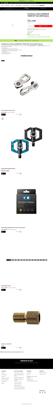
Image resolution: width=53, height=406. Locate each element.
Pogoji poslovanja (17, 386)
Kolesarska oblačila (24, 5)
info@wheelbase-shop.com (32, 381)
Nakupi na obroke (17, 382)
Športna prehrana (32, 5)
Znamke (42, 5)
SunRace (39, 29)
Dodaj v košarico (44, 26)
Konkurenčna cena (18, 384)
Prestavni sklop (13, 9)
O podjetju (29, 374)
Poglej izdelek (50, 114)
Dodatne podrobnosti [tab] (24, 40)
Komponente (13, 5)
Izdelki (5, 9)
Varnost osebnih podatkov (19, 388)
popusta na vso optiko (26, 0)
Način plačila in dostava (18, 374)
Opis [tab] (16, 40)
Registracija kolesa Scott (19, 378)
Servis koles (38, 5)
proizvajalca (37, 28)
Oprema (18, 5)
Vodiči (3, 384)
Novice (28, 375)
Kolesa (8, 5)
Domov (2, 9)
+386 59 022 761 (30, 380)
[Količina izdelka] (31, 26)
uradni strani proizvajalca (14, 53)
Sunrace (12, 52)
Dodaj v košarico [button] (7, 114)
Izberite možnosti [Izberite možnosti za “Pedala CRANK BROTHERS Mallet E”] (7, 173)
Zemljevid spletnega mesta (19, 389)
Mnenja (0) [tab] (35, 40)
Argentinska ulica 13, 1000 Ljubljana (31, 2)
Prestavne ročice (18, 9)
